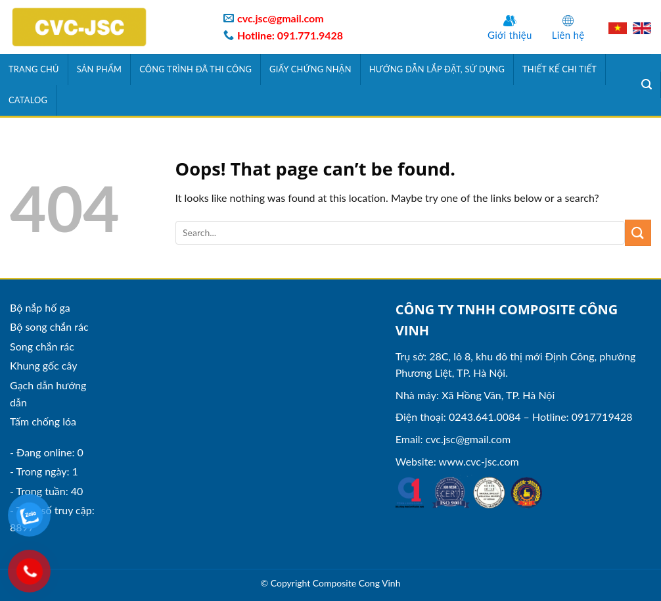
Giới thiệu (510, 35)
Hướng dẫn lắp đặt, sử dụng (437, 69)
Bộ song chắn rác (49, 326)
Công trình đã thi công (195, 69)
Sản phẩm (99, 69)
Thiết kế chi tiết (559, 69)
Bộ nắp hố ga (40, 307)
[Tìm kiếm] (647, 84)
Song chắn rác (42, 346)
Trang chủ (34, 69)
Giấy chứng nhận (310, 69)
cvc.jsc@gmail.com (468, 439)
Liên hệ (568, 35)
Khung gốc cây (43, 365)
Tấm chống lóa (43, 421)
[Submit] (638, 232)
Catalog (28, 100)
